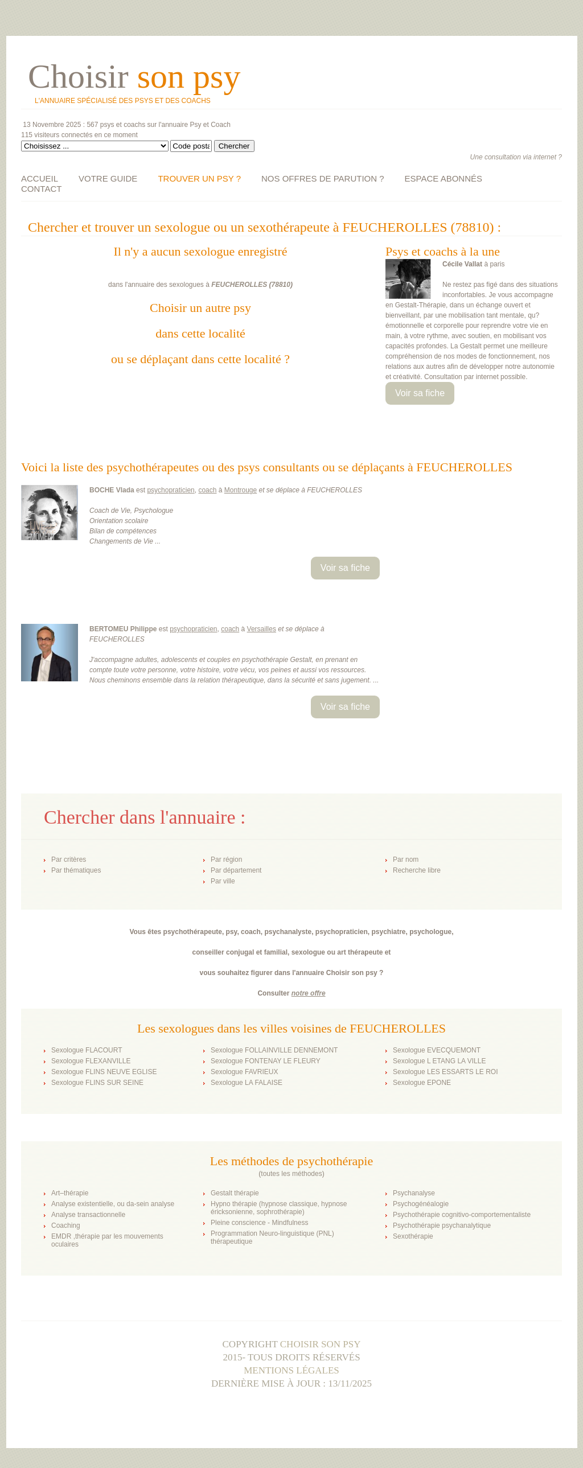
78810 (281, 285)
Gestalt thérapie (235, 1193)
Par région (226, 859)
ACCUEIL (39, 178)
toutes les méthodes (291, 1174)
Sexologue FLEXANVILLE (90, 1061)
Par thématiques (76, 870)
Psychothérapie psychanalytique (442, 1225)
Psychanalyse (414, 1193)
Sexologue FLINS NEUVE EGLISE (104, 1072)
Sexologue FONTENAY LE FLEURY (266, 1061)
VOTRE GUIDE (108, 178)
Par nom (405, 859)
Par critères (68, 859)
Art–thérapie (69, 1193)
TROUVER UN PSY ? (199, 178)
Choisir (134, 76)
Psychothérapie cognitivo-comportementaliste (462, 1215)
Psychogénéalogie (421, 1204)
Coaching (65, 1225)
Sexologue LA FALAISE (246, 1083)
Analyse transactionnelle (88, 1215)
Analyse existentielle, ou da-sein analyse (112, 1204)
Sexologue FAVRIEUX (244, 1072)
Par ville (223, 881)
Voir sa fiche (420, 393)
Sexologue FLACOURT (86, 1050)
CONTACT (41, 189)
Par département (236, 870)
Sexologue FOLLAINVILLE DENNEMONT (274, 1050)
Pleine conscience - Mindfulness (259, 1223)
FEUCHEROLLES (239, 285)
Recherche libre (417, 870)
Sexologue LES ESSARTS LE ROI (445, 1072)
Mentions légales (291, 1370)
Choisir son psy (320, 1344)
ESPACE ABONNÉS (443, 178)
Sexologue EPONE (422, 1083)
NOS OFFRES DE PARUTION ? (322, 178)
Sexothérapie (413, 1236)
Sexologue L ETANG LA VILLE (439, 1061)
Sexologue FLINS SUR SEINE (97, 1083)
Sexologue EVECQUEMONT (437, 1050)
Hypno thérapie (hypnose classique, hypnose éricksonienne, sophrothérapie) (279, 1208)
